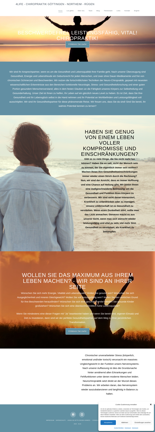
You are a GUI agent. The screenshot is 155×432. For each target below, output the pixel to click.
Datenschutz (61, 420)
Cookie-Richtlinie (119, 428)
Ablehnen (124, 422)
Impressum (128, 428)
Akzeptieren (108, 422)
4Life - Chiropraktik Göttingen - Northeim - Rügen (55, 4)
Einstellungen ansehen (143, 422)
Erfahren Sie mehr (77, 44)
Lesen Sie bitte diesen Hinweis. (79, 420)
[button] (151, 404)
